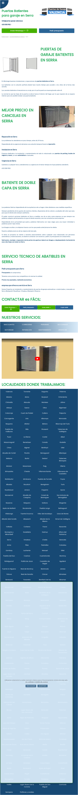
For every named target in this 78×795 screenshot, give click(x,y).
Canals (45, 442)
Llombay (9, 550)
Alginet (27, 448)
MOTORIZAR (9, 330)
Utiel (62, 448)
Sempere (9, 792)
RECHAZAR (31, 686)
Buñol (27, 458)
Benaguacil (44, 453)
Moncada (62, 418)
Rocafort (27, 484)
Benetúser (27, 442)
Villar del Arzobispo (45, 514)
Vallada (9, 527)
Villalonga (9, 514)
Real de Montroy (27, 569)
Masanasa (27, 466)
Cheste (27, 471)
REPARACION (27, 330)
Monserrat (9, 495)
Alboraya (44, 418)
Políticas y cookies (27, 792)
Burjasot (45, 397)
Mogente (62, 503)
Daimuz (45, 532)
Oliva (45, 408)
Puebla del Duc (9, 556)
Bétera (44, 424)
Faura (45, 527)
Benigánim (45, 484)
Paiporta (62, 413)
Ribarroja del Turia (63, 424)
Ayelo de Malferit (9, 508)
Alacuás (27, 402)
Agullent (62, 561)
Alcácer (9, 466)
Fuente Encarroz (27, 514)
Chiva (9, 448)
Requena (9, 424)
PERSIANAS (45, 325)
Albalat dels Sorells (9, 519)
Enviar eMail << (46, 307)
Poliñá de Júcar (27, 561)
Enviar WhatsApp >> (19, 31)
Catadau (62, 545)
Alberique (62, 453)
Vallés (9, 784)
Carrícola (62, 784)
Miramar (62, 580)
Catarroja (9, 413)
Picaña (27, 453)
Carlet (44, 437)
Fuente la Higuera (9, 569)
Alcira (27, 397)
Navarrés (62, 527)
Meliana (9, 458)
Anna (9, 545)
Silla (26, 429)
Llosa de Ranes (62, 514)
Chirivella (9, 402)
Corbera (27, 527)
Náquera (27, 503)
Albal (63, 437)
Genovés (62, 540)
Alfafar (27, 424)
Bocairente (27, 508)
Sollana (45, 503)
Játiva (62, 402)
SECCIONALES (63, 325)
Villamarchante (45, 471)
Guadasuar (9, 490)
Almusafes (9, 471)
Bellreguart (62, 508)
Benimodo (45, 569)
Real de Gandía (27, 574)
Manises (45, 402)
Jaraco (27, 490)
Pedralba (44, 545)
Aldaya (9, 408)
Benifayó (44, 448)
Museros (9, 503)
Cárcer (45, 574)
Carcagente (9, 418)
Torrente (27, 392)
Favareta (26, 580)
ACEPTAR (42, 686)
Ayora (62, 490)
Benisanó (9, 580)
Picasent (45, 429)
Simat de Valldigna (62, 519)
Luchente (26, 550)
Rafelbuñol (9, 479)
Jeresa (62, 569)
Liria (26, 418)
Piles (27, 545)
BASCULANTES (9, 325)
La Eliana (27, 437)
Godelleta (27, 532)
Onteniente (62, 397)
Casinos (27, 556)
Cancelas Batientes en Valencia (17, 36)
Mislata (9, 397)
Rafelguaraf (9, 561)
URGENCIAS (62, 330)
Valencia (9, 392)
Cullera (45, 413)
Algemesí (62, 408)
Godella (63, 442)
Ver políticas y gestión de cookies (36, 682)
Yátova (9, 574)
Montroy (62, 556)
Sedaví (44, 458)
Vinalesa (27, 540)
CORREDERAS (27, 325)
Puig (44, 466)
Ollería (62, 466)
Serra (9, 540)
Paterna (63, 392)
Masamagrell (9, 442)
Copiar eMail (64, 307)
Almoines (62, 574)
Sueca (27, 408)
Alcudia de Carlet (9, 453)
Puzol (9, 437)
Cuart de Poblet (27, 413)
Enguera (45, 490)
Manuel (45, 550)
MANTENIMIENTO (45, 330)
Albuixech (27, 519)
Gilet (62, 550)
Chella (44, 540)
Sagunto (45, 392)
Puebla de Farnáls (45, 479)
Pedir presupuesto (57, 31)
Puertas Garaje (5, 36)
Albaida (9, 484)
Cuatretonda (45, 556)
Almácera (27, 479)
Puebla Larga (45, 508)
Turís (63, 484)
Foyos (62, 479)
